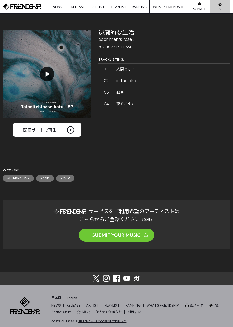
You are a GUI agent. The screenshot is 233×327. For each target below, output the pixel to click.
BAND (45, 178)
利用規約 (134, 312)
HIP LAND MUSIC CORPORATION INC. (102, 321)
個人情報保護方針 (109, 312)
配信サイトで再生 (40, 130)
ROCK (65, 178)
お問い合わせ (61, 312)
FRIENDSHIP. (22, 6)
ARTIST (98, 7)
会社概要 (83, 312)
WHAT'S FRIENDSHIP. (169, 7)
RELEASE (78, 7)
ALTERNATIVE (18, 178)
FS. (220, 9)
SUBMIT (196, 305)
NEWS (57, 7)
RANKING (139, 7)
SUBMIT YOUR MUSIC (116, 235)
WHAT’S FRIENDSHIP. (163, 305)
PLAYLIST (118, 7)
